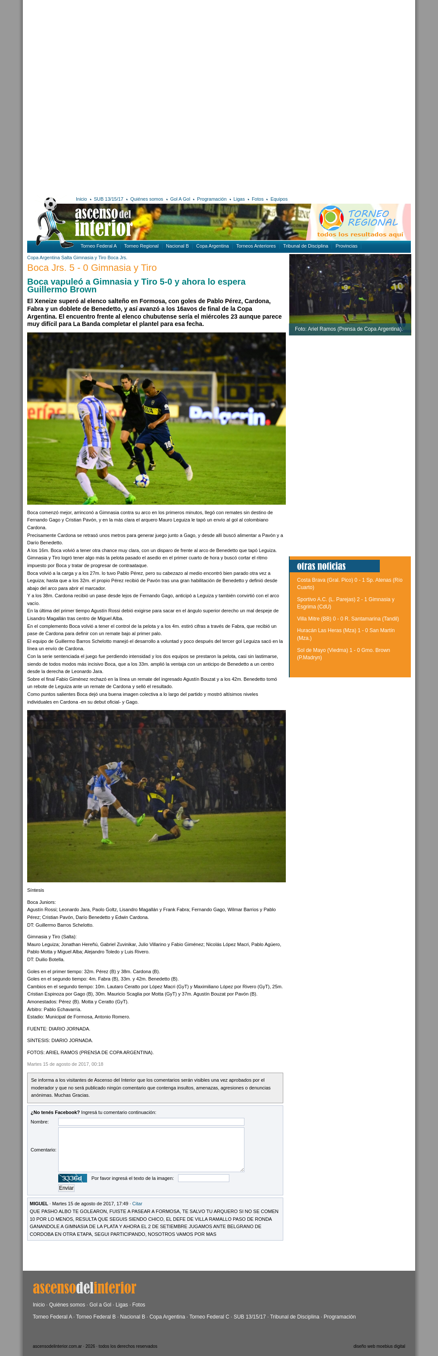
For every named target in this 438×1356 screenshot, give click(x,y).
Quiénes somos (146, 199)
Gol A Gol (180, 199)
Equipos (279, 199)
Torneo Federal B (96, 1317)
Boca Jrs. (118, 257)
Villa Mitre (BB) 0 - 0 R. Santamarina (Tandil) (348, 619)
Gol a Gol (100, 1305)
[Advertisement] (110, 96)
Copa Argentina (212, 245)
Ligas (239, 199)
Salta (66, 257)
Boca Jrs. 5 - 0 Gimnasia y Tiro (92, 267)
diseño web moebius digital (379, 1346)
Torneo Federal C (209, 1317)
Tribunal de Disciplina (305, 245)
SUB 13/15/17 (109, 199)
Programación (211, 199)
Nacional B (177, 245)
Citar (137, 1203)
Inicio (81, 199)
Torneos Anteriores (256, 245)
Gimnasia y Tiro (90, 257)
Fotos (258, 199)
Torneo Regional (141, 245)
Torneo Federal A (99, 245)
